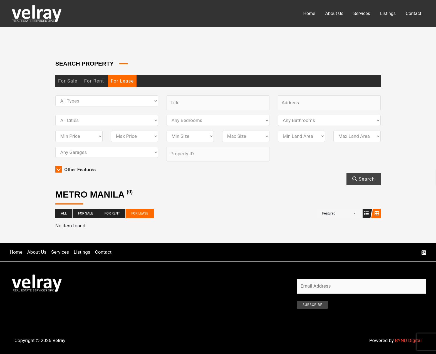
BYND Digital (408, 340)
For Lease (122, 81)
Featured (328, 213)
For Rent (94, 81)
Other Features (75, 169)
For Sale (67, 81)
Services (364, 13)
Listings (389, 13)
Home (314, 13)
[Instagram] (423, 252)
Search (363, 179)
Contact (414, 13)
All (64, 213)
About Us (338, 13)
